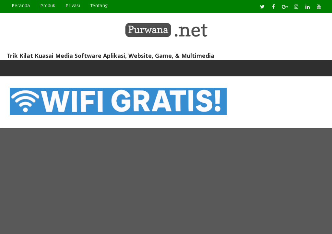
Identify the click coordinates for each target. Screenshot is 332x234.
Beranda (21, 5)
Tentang (99, 5)
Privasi (72, 5)
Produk (47, 5)
